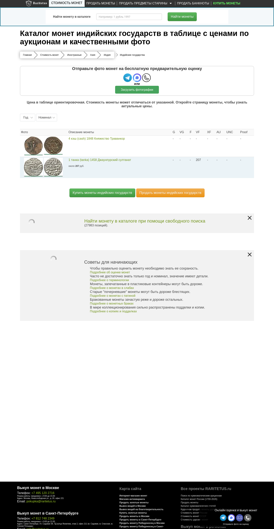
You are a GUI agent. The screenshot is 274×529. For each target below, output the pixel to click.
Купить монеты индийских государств (102, 193)
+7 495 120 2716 (42, 493)
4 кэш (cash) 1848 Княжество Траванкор (96, 138)
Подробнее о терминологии (109, 280)
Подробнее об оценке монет (110, 272)
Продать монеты (100, 3)
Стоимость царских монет (194, 519)
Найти (182, 16)
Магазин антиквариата (132, 499)
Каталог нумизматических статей (198, 506)
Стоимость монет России (194, 512)
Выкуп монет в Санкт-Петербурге (47, 513)
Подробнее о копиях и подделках (113, 311)
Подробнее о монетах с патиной (112, 295)
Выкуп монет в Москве (38, 488)
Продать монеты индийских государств (170, 193)
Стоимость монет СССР (193, 516)
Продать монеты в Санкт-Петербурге (140, 519)
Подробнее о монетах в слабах (112, 288)
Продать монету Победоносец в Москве (142, 523)
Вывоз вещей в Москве (132, 506)
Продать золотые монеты (134, 502)
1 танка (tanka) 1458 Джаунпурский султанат (99, 159)
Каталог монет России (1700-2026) (199, 499)
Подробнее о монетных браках (112, 303)
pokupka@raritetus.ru (41, 501)
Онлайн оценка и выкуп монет (236, 510)
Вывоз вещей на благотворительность (141, 509)
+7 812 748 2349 (42, 518)
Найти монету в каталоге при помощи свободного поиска (144, 221)
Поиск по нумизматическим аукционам (201, 495)
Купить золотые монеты (133, 512)
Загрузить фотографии (137, 89)
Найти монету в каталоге (72, 16)
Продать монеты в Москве (134, 516)
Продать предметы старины (146, 3)
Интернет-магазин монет (133, 495)
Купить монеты (226, 3)
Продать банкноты (193, 3)
